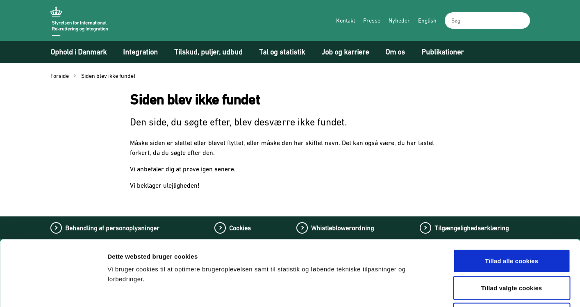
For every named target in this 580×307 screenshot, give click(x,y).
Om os (395, 52)
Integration (140, 52)
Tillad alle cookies (511, 199)
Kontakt (345, 20)
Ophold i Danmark (78, 52)
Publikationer (442, 52)
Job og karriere (345, 52)
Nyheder (399, 20)
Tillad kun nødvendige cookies (511, 253)
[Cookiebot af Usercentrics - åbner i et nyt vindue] (53, 291)
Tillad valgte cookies (511, 226)
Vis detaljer (429, 290)
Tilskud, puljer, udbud (208, 52)
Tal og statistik (282, 52)
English (427, 20)
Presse (371, 20)
